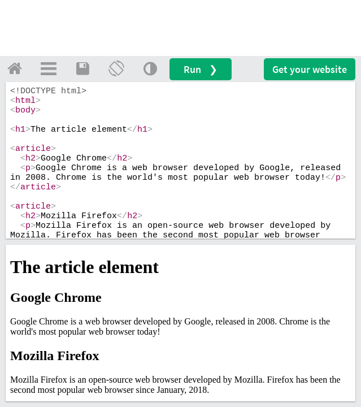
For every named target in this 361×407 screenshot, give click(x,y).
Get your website (309, 69)
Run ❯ (201, 69)
